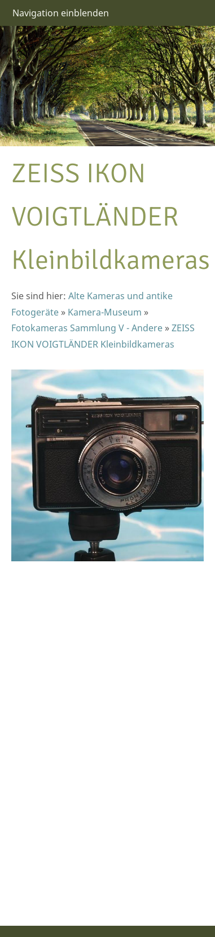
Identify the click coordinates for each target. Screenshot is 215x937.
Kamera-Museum (105, 312)
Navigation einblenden (60, 13)
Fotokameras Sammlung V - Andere (87, 328)
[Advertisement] (45, 737)
